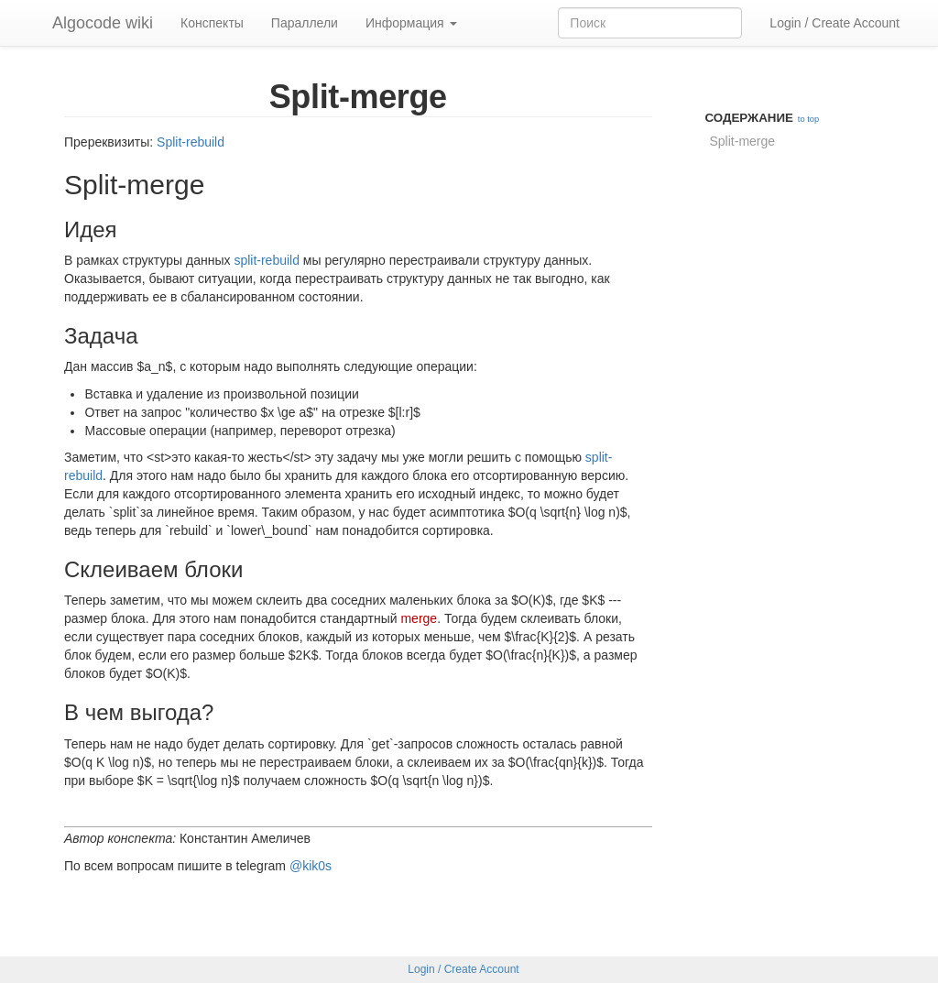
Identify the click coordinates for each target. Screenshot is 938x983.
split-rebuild (267, 260)
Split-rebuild (190, 142)
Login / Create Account (834, 23)
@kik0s (310, 865)
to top (808, 119)
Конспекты (212, 23)
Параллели (304, 23)
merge (418, 618)
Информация (411, 23)
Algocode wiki (102, 23)
